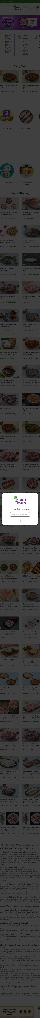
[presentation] (20, 514)
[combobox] (20, 513)
